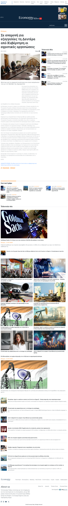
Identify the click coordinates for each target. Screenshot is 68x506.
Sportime (27, 2)
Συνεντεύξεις (46, 479)
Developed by (59, 490)
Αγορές (57, 479)
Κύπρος (4, 31)
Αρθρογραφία (63, 479)
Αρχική (47, 486)
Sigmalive (16, 2)
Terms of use (54, 486)
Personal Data (63, 486)
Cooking (62, 2)
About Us (40, 486)
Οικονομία (18, 479)
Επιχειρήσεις (25, 479)
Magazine (57, 2)
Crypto (52, 479)
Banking (32, 479)
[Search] (56, 25)
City (38, 2)
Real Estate (38, 479)
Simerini (22, 2)
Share (37, 51)
